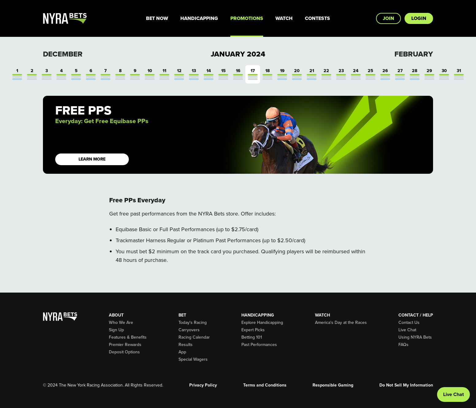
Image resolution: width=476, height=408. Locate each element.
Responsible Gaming (333, 385)
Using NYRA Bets (415, 337)
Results (185, 345)
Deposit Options (124, 352)
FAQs (403, 345)
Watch (284, 18)
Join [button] (388, 18)
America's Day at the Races (341, 323)
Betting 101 (251, 337)
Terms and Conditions (264, 385)
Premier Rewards (125, 345)
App (182, 352)
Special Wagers (193, 359)
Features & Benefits (128, 337)
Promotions (246, 18)
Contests (317, 18)
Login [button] (418, 18)
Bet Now (157, 18)
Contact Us (409, 323)
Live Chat (407, 330)
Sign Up (116, 330)
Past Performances (259, 345)
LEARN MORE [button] (92, 159)
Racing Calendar (194, 337)
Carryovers (189, 330)
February (413, 54)
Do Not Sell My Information (406, 385)
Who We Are (121, 323)
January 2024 (238, 54)
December (63, 54)
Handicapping (199, 18)
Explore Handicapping (262, 323)
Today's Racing (192, 323)
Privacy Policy (203, 385)
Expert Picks (253, 330)
